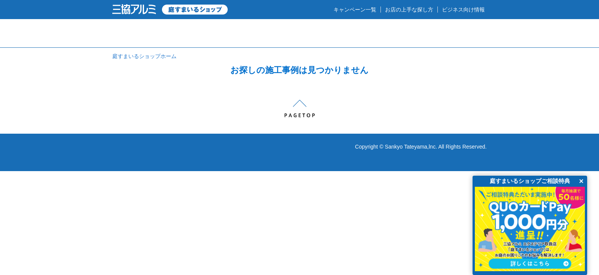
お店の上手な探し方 (409, 9)
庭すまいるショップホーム (144, 56)
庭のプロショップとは (207, 33)
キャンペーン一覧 (354, 9)
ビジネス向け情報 (463, 9)
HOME (138, 33)
